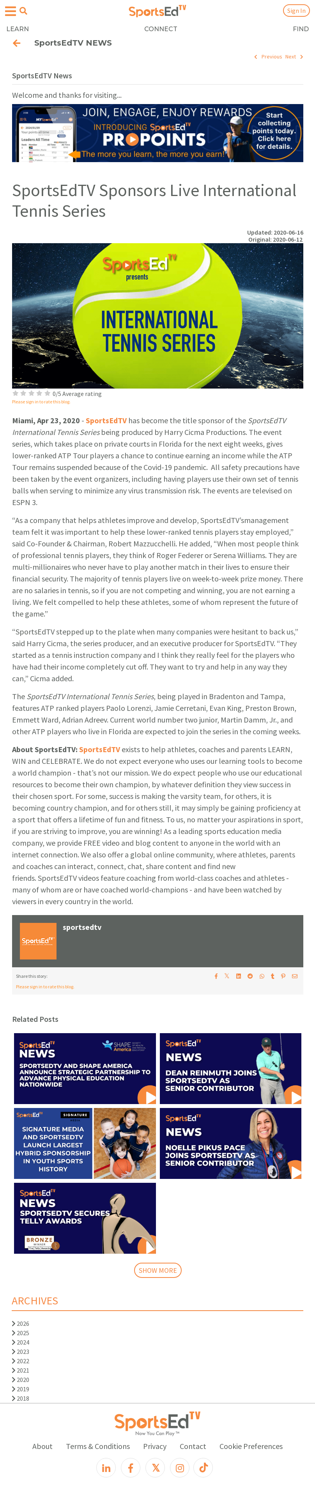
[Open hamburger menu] (10, 11)
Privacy (154, 1446)
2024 (20, 1342)
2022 (20, 1361)
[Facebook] (130, 1467)
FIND (301, 29)
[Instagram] (179, 1467)
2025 (20, 1333)
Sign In (296, 10)
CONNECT (160, 29)
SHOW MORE (158, 1270)
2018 (20, 1398)
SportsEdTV (106, 420)
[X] (155, 1467)
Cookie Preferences (251, 1446)
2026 (20, 1323)
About (42, 1446)
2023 (20, 1351)
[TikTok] (203, 1467)
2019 (20, 1389)
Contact (193, 1446)
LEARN (17, 29)
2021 (20, 1370)
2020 (20, 1380)
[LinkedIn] (106, 1467)
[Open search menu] (23, 11)
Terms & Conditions (98, 1446)
